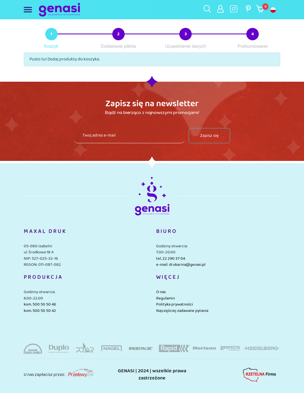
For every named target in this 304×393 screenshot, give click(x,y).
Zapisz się (209, 136)
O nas (161, 292)
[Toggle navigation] (29, 9)
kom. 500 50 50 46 (40, 304)
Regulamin (165, 298)
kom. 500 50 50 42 (40, 310)
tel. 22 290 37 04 (170, 258)
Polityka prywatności (174, 304)
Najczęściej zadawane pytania (182, 310)
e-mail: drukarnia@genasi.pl (181, 264)
